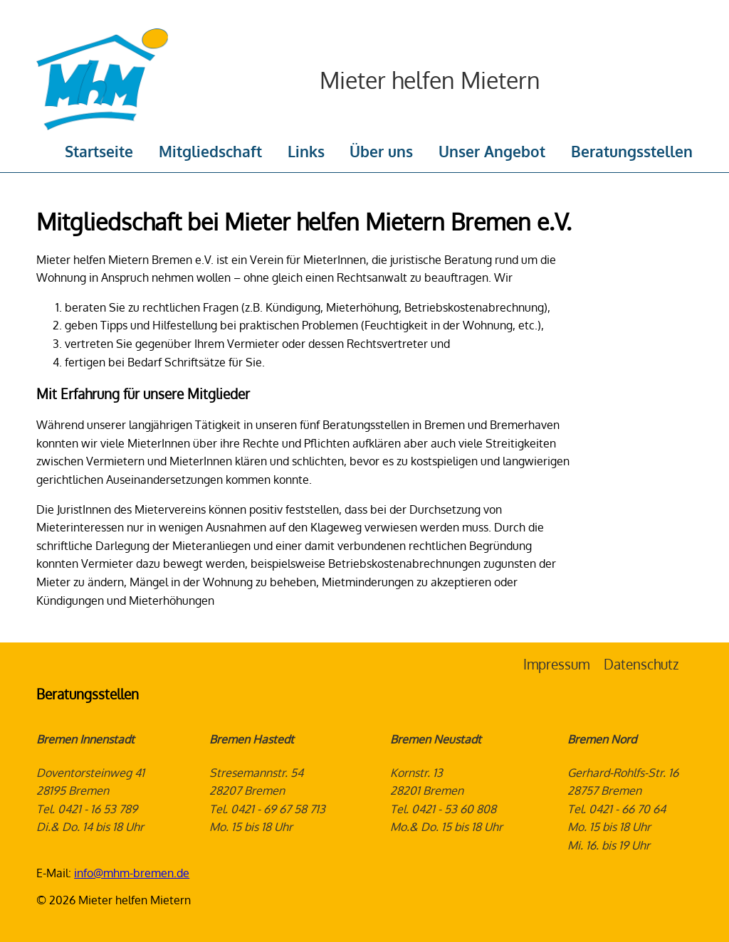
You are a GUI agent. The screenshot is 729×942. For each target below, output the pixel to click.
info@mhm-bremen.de (131, 873)
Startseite (99, 151)
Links (306, 151)
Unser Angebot (492, 151)
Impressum (556, 664)
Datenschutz (641, 664)
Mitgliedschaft (210, 151)
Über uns (381, 151)
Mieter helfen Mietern (430, 80)
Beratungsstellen (632, 151)
